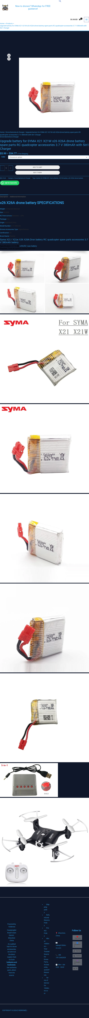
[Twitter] (77, 956)
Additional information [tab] (18, 197)
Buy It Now (37, 172)
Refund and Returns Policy (47, 920)
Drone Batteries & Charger (15, 132)
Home (2, 132)
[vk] (75, 968)
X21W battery (63, 178)
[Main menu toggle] (86, 19)
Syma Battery (54, 178)
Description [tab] (4, 197)
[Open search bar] (60, 1)
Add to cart (37, 167)
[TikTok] (77, 951)
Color (3, 157)
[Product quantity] (6, 168)
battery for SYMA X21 (43, 178)
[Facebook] (77, 944)
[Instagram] (77, 962)
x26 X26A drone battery (75, 178)
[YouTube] (77, 937)
